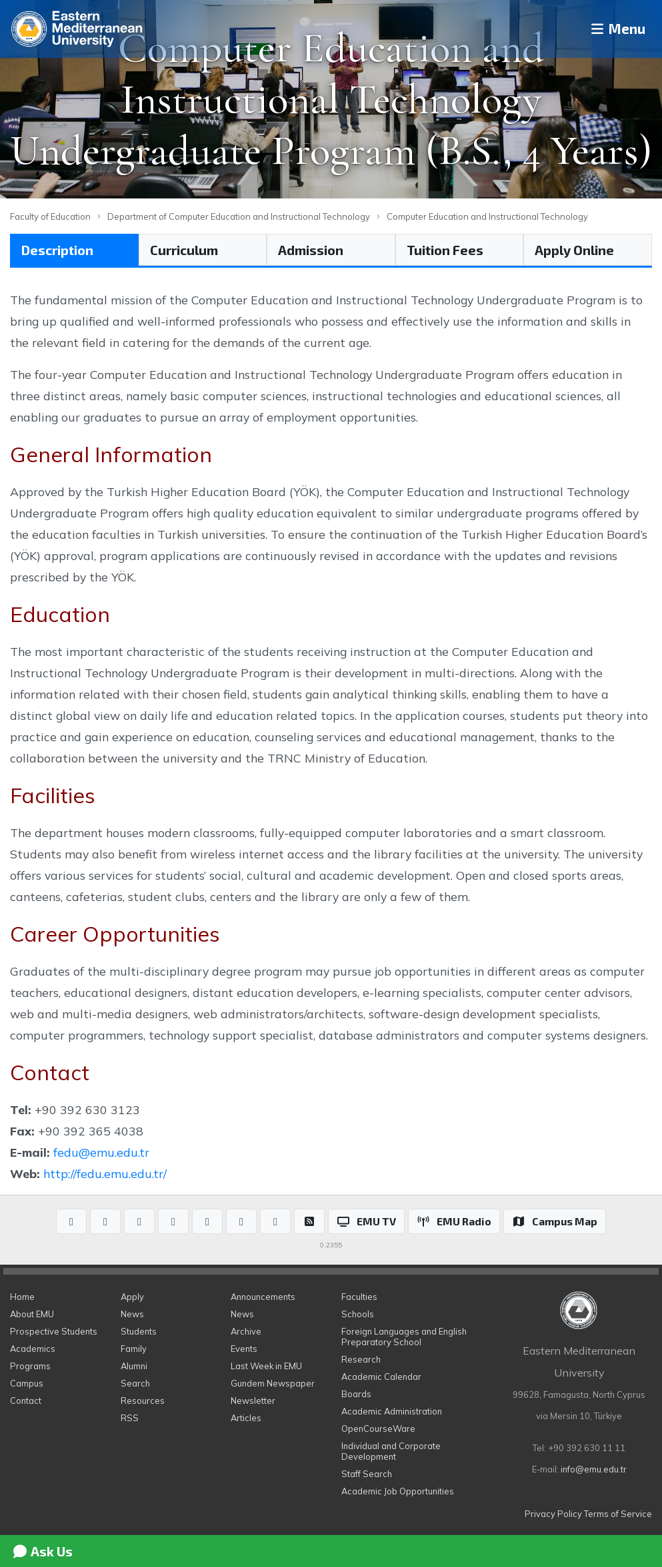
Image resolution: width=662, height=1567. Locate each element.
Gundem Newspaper (273, 1383)
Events (244, 1348)
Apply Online (574, 250)
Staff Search (366, 1473)
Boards (356, 1394)
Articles (246, 1417)
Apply (132, 1296)
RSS (130, 1417)
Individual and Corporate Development (391, 1451)
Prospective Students (53, 1331)
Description (57, 250)
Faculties (359, 1296)
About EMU (32, 1314)
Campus (26, 1383)
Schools (357, 1314)
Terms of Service (618, 1513)
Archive (246, 1331)
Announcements (263, 1296)
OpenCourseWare (378, 1428)
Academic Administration (391, 1411)
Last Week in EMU (266, 1366)
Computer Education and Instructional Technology (487, 216)
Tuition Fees (445, 250)
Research (361, 1359)
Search (135, 1383)
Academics (32, 1348)
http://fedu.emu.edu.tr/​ (105, 1173)
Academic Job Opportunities (397, 1491)
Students (139, 1331)
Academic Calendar (381, 1376)
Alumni (134, 1366)
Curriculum (184, 250)
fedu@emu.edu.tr (101, 1152)
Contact (25, 1400)
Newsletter (253, 1400)
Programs (30, 1366)
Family (134, 1348)
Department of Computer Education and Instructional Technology (238, 216)
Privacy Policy (553, 1513)
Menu (612, 29)
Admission (310, 250)
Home (22, 1296)
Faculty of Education (50, 216)
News (132, 1314)
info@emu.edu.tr (594, 1469)
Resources (143, 1400)
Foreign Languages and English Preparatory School (404, 1336)
